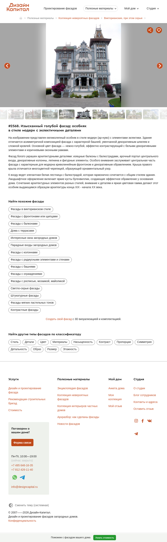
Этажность (70, 349)
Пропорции (124, 341)
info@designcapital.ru (24, 486)
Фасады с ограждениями (26, 273)
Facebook (142, 421)
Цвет (43, 341)
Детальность (19, 349)
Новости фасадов (68, 423)
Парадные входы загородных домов (34, 245)
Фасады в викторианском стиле (31, 209)
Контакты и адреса (145, 402)
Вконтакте (149, 421)
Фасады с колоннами (24, 252)
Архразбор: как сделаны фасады (78, 417)
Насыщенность (83, 341)
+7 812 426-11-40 (22, 469)
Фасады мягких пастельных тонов (32, 302)
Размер (52, 349)
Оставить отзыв (144, 408)
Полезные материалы (99, 8)
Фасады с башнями (23, 266)
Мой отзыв (115, 406)
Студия (151, 8)
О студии (139, 388)
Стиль (15, 341)
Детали (29, 341)
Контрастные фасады (24, 309)
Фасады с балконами (24, 223)
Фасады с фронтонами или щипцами (34, 216)
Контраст (104, 341)
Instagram (136, 421)
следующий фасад (160, 66)
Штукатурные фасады (25, 295)
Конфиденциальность (22, 520)
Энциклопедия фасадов (72, 388)
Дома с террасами (22, 230)
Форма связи (22, 442)
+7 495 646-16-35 (22, 465)
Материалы (60, 341)
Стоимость (15, 410)
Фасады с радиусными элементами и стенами (40, 259)
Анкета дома (117, 388)
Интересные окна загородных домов (34, 237)
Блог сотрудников (145, 395)
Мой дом (130, 8)
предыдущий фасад (7, 66)
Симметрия (144, 341)
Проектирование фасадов (60, 8)
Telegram (136, 434)
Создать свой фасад (59, 319)
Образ (37, 349)
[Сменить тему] (28, 505)
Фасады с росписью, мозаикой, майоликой (38, 281)
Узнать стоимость (104, 538)
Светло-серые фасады (25, 288)
